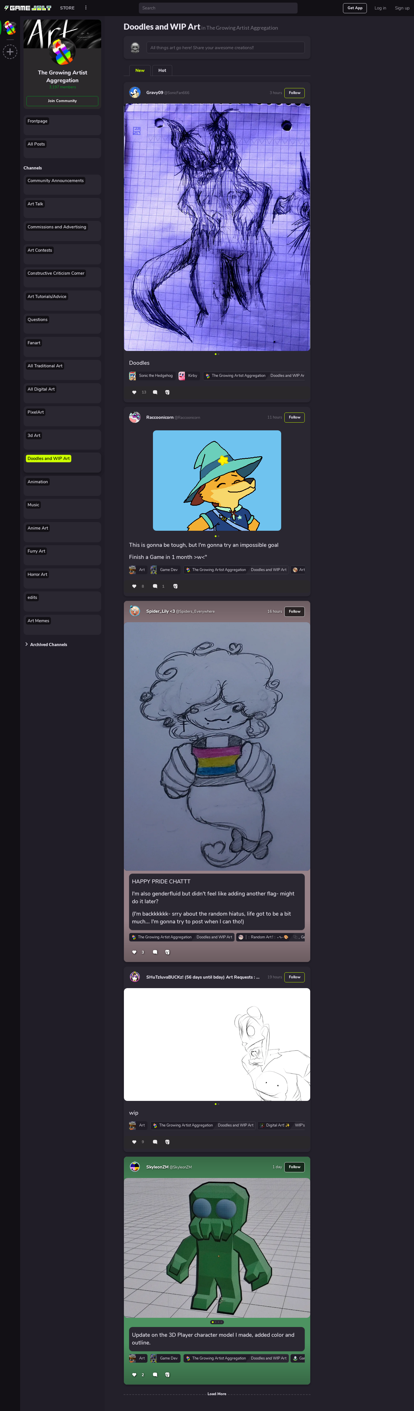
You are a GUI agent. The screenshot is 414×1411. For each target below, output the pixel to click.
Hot (162, 70)
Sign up (402, 8)
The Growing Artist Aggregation (62, 76)
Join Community (62, 101)
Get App (355, 8)
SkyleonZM (157, 1167)
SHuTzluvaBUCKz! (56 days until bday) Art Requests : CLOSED (209, 977)
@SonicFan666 (176, 93)
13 (144, 392)
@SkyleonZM (180, 1167)
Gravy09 (154, 93)
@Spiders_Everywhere (195, 611)
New (140, 70)
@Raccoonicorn (187, 417)
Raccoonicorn (160, 417)
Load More (217, 1394)
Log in (380, 8)
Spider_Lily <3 (160, 611)
